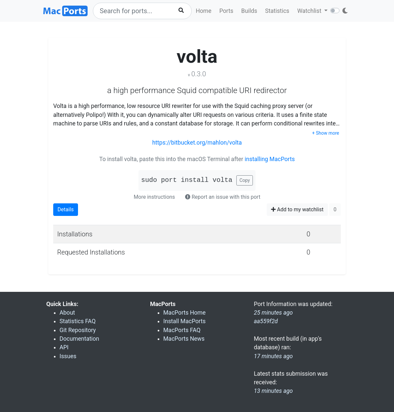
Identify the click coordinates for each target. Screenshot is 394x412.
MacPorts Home (184, 312)
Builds (249, 11)
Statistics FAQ (77, 321)
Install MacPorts (184, 321)
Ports (226, 11)
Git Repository (77, 330)
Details (66, 209)
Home (203, 11)
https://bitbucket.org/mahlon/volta (197, 142)
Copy (244, 180)
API (63, 347)
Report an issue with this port (222, 197)
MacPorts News (184, 338)
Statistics (277, 11)
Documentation (79, 338)
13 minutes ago (273, 391)
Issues (67, 356)
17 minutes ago (273, 356)
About (67, 312)
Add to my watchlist (297, 209)
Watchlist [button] (310, 11)
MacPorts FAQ (182, 330)
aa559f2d (266, 321)
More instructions (154, 197)
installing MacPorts (270, 159)
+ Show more (325, 133)
